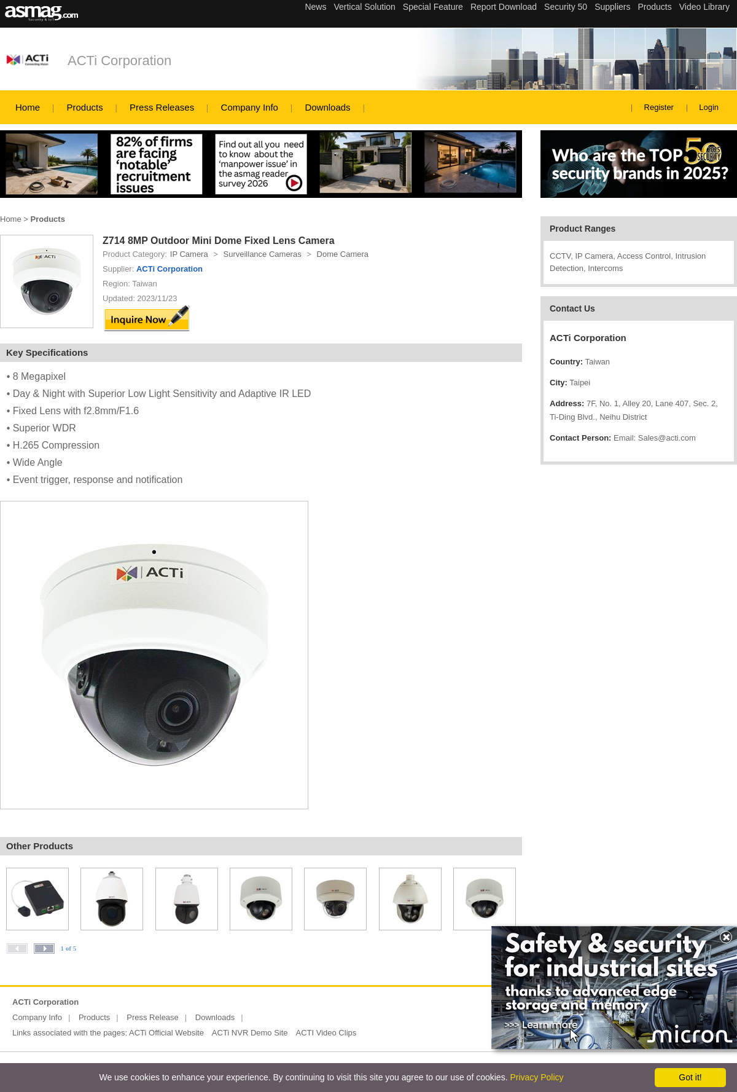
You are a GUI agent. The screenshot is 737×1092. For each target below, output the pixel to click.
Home (27, 107)
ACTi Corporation (119, 60)
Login (709, 107)
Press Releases (162, 107)
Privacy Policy (536, 1077)
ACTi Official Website (166, 1032)
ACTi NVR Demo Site (250, 1032)
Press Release (153, 1017)
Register (659, 107)
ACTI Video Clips (326, 1032)
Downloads (327, 107)
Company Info (249, 107)
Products (84, 107)
